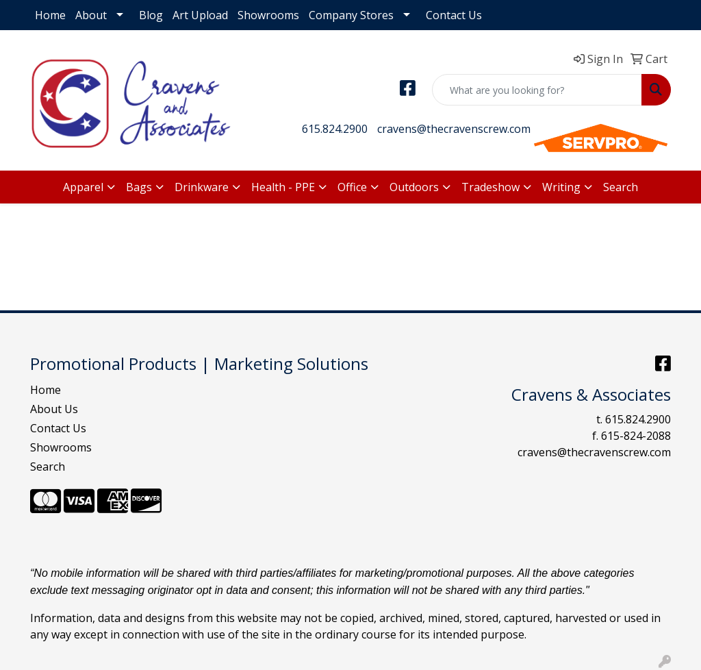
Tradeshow (490, 187)
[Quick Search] (537, 90)
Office (352, 187)
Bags (139, 187)
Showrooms (268, 15)
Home (50, 15)
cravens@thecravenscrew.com (454, 128)
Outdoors (414, 187)
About (91, 15)
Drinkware (202, 187)
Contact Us (454, 15)
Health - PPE (283, 187)
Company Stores (351, 15)
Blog (151, 15)
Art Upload (200, 15)
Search (620, 187)
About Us (54, 409)
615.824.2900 (335, 128)
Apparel (83, 187)
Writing (561, 187)
